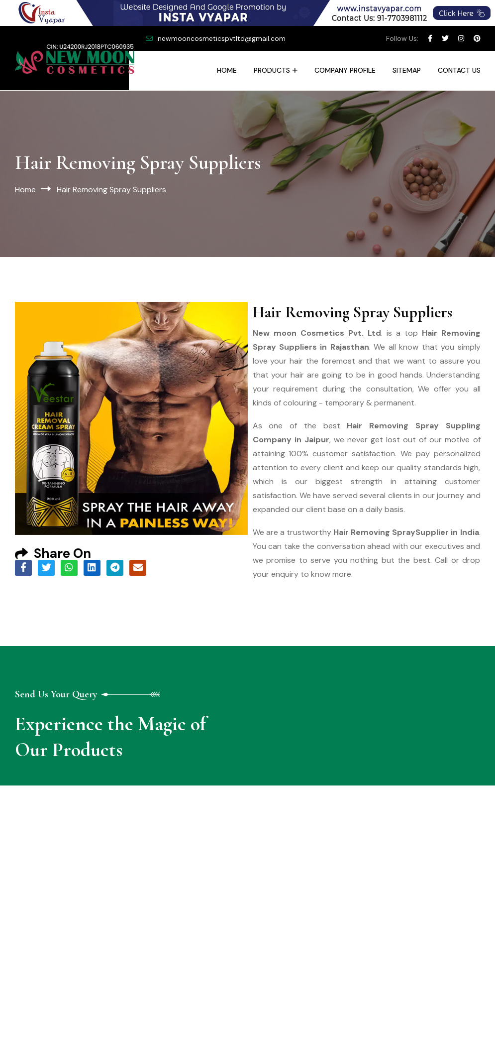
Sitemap (407, 70)
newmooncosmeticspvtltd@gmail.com (222, 38)
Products (272, 70)
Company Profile (345, 70)
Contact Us (459, 70)
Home (227, 70)
